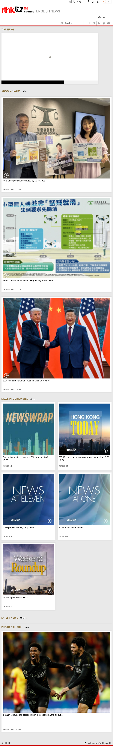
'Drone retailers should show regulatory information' (28, 280)
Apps (95, 2)
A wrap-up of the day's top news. (19, 527)
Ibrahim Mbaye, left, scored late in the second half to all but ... (33, 715)
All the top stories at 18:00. (16, 597)
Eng (79, 1)
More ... (26, 91)
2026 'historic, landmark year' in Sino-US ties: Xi (26, 380)
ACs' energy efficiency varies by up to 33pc (24, 180)
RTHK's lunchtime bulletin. (72, 527)
